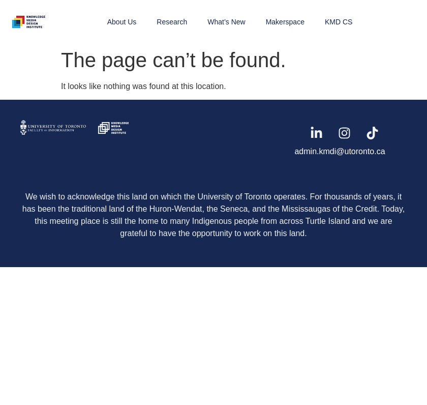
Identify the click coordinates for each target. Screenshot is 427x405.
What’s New (226, 22)
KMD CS (338, 22)
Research (172, 22)
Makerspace (285, 22)
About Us (122, 22)
